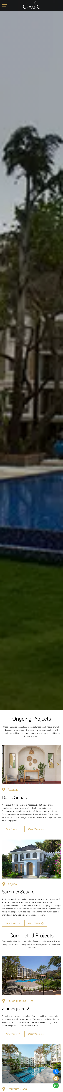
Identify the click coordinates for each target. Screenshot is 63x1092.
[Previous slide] (6, 764)
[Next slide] (57, 764)
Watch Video (35, 829)
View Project (12, 829)
